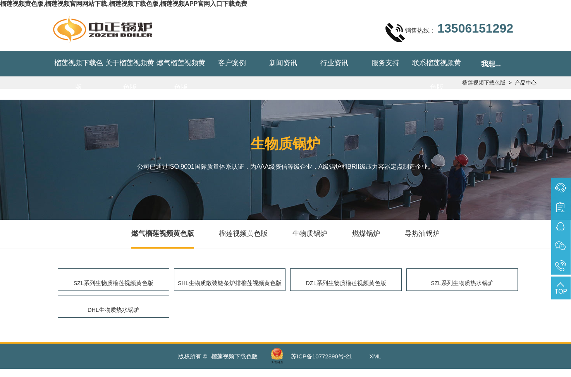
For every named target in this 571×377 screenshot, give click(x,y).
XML (376, 364)
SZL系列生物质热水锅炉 (461, 285)
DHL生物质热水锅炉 (113, 316)
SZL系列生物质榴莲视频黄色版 (113, 285)
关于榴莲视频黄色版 (129, 75)
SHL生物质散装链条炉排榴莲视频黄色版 (231, 285)
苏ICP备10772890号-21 (321, 364)
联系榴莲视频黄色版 (436, 75)
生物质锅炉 (309, 233)
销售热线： (449, 32)
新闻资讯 (283, 63)
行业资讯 (334, 63)
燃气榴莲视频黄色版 (181, 75)
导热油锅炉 (422, 233)
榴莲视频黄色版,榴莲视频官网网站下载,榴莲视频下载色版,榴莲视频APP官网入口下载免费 (123, 3)
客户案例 (232, 63)
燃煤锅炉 (366, 233)
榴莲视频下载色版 (78, 75)
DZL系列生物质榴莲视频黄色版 (346, 285)
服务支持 (385, 63)
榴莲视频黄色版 (243, 233)
